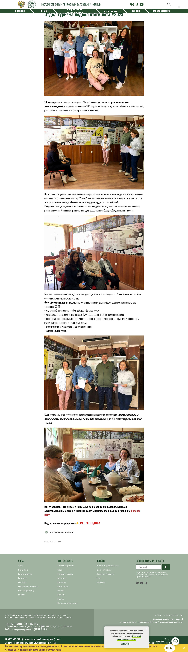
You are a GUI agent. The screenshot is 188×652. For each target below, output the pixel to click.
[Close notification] (147, 628)
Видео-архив (101, 584)
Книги (99, 580)
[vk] (137, 585)
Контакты (21, 597)
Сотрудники (22, 584)
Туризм (20, 568)
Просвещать (61, 584)
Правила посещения (25, 576)
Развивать (60, 593)
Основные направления (65, 568)
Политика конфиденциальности (107, 568)
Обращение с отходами (65, 576)
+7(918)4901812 (24, 649)
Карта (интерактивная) (26, 593)
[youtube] (141, 585)
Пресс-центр (22, 580)
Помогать (60, 601)
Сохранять (60, 597)
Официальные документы (105, 576)
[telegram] (146, 585)
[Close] (183, 648)
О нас (21, 563)
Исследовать (61, 580)
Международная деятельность (67, 605)
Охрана (59, 572)
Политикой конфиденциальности (129, 637)
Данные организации (104, 572)
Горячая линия (23, 572)
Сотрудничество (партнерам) (28, 588)
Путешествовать (62, 588)
